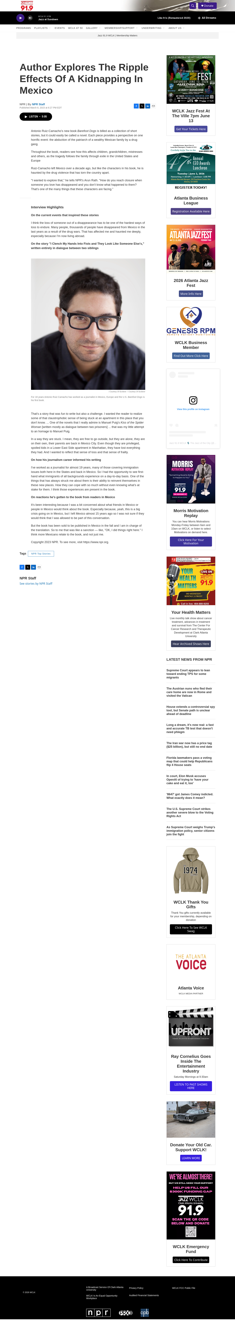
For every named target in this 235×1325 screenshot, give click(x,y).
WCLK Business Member (191, 351)
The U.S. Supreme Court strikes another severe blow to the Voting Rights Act (189, 818)
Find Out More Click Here (191, 361)
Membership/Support (119, 34)
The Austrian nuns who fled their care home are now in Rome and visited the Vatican (189, 698)
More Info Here (191, 299)
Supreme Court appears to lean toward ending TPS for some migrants (188, 679)
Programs (23, 34)
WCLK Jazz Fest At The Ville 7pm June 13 (191, 121)
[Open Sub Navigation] (50, 34)
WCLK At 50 (75, 34)
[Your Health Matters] (191, 586)
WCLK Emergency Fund (191, 1255)
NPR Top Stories (41, 559)
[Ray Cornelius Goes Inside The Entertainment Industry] (191, 1033)
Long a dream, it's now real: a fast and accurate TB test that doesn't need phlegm (190, 734)
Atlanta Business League (191, 206)
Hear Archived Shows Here (191, 649)
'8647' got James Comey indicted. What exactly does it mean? (189, 801)
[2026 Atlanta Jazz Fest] (191, 254)
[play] (20, 24)
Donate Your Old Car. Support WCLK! (191, 1153)
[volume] (30, 23)
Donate (210, 8)
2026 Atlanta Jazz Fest (191, 289)
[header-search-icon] (194, 8)
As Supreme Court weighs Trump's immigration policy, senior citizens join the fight (190, 836)
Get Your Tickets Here (191, 135)
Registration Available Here (191, 217)
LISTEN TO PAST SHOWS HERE (190, 1092)
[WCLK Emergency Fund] (191, 1211)
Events (60, 34)
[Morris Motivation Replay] (191, 485)
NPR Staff (38, 110)
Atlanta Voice (191, 993)
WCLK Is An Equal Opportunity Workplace (101, 1302)
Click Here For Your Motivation (191, 547)
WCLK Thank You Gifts (191, 910)
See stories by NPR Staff (36, 589)
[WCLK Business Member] (191, 327)
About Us (175, 34)
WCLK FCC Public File (183, 1294)
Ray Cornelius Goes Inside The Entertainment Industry (191, 1069)
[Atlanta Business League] (191, 172)
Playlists (41, 34)
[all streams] (207, 23)
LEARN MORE (191, 1164)
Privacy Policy (136, 1294)
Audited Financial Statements (144, 1301)
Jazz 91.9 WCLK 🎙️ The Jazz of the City (190, 448)
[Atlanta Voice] (191, 968)
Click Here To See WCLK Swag (191, 935)
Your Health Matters (191, 618)
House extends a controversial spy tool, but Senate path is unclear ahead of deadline (190, 716)
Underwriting (152, 34)
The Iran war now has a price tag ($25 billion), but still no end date (189, 750)
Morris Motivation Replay (190, 519)
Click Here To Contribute (191, 1265)
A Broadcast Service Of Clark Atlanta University (104, 1294)
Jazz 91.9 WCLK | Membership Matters (117, 41)
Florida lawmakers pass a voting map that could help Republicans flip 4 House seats (189, 767)
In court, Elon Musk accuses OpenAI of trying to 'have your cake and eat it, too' (187, 785)
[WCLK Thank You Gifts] (191, 876)
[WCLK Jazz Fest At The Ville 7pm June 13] (191, 85)
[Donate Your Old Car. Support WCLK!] (191, 1125)
